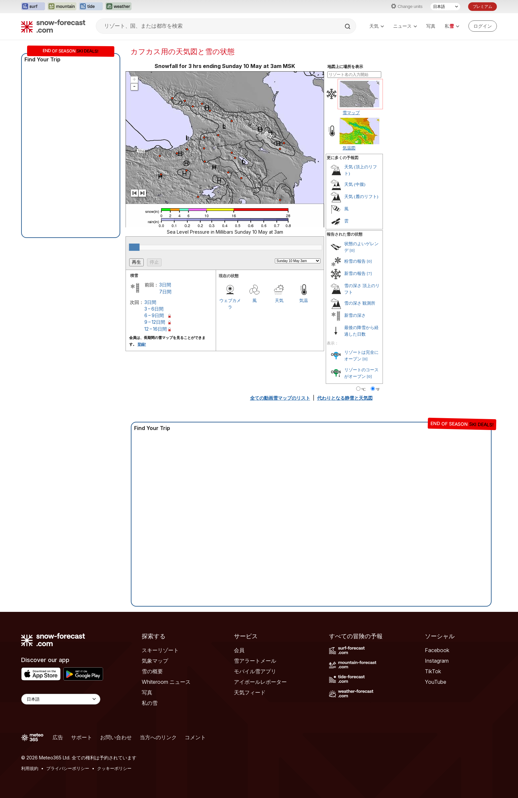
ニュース (405, 26)
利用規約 (29, 768)
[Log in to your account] (482, 26)
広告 (58, 737)
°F (378, 389)
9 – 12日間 (154, 322)
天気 (376, 26)
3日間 (165, 284)
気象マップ (155, 660)
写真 (430, 26)
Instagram (437, 660)
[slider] (134, 247)
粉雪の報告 (355, 261)
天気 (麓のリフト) (361, 196)
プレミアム (482, 6)
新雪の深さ (355, 315)
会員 (239, 650)
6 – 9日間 (154, 315)
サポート (81, 737)
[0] (352, 250)
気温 (303, 300)
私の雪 (150, 703)
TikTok (433, 671)
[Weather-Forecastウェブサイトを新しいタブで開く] (118, 6)
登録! (141, 344)
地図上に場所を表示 (345, 66)
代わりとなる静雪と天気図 (345, 398)
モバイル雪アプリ (255, 671)
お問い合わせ (116, 737)
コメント (195, 737)
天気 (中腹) (354, 184)
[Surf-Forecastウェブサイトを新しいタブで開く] (33, 6)
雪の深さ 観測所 (359, 303)
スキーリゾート (160, 650)
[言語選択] (445, 6)
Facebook (437, 650)
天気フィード (250, 692)
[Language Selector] (60, 699)
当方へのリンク (158, 737)
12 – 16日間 (155, 329)
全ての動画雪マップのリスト (280, 398)
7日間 (165, 291)
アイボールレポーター (260, 682)
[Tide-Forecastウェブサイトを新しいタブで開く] (91, 6)
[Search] (348, 26)
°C (363, 389)
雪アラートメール (255, 660)
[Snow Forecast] (53, 26)
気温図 (349, 147)
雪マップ (351, 112)
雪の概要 (152, 671)
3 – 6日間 (154, 309)
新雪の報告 (355, 273)
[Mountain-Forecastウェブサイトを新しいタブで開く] (62, 6)
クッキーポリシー (114, 768)
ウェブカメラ (230, 304)
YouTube (435, 682)
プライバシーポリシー (67, 768)
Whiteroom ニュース (166, 682)
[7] (369, 273)
